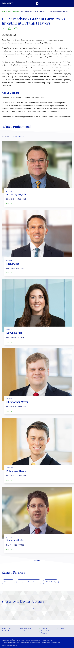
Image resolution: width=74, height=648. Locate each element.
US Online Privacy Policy (25, 639)
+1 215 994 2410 (20, 406)
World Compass (25, 628)
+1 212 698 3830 (18, 337)
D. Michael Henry (16, 471)
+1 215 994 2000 (20, 476)
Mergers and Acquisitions (29, 582)
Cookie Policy (37, 639)
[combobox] (21, 136)
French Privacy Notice (48, 640)
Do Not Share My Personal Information (51, 642)
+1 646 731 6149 (18, 268)
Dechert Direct (7, 628)
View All (37, 560)
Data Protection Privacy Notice (50, 639)
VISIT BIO (9, 203)
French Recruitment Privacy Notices (10, 642)
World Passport (25, 631)
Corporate (8, 582)
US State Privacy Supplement (33, 640)
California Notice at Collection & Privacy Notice (13, 640)
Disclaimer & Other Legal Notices (9, 639)
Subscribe (37, 609)
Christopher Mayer (17, 402)
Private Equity (50, 582)
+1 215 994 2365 (20, 199)
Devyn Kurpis (14, 332)
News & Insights (13, 12)
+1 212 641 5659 (18, 545)
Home (3, 12)
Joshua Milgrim (15, 540)
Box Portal (5, 631)
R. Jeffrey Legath (16, 194)
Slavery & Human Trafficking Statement (30, 642)
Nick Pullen (13, 263)
